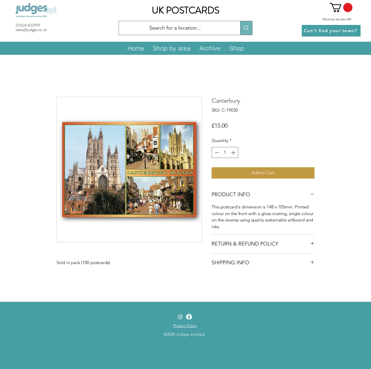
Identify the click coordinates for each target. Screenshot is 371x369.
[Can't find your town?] (331, 31)
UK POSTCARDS (185, 10)
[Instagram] (180, 317)
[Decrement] (216, 152)
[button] (341, 7)
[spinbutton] (225, 152)
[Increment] (234, 152)
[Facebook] (189, 317)
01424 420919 (28, 25)
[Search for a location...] (175, 28)
